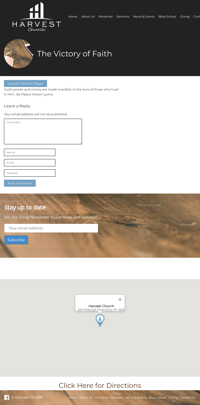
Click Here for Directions (100, 385)
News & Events (143, 16)
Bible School (167, 16)
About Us (88, 16)
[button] (107, 328)
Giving (184, 16)
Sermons (122, 16)
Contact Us (188, 397)
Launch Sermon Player (25, 83)
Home (72, 16)
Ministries (105, 16)
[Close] (120, 299)
